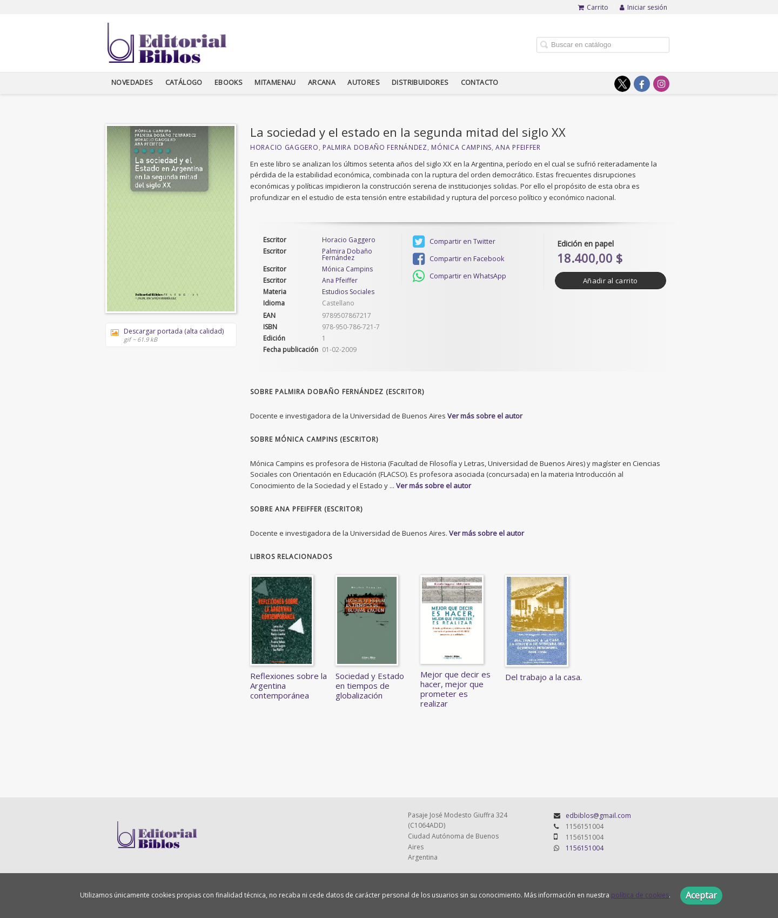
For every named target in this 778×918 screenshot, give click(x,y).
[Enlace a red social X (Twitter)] (622, 84)
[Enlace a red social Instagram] (661, 84)
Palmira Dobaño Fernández (375, 147)
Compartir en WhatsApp (459, 276)
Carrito (593, 7)
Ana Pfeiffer (517, 147)
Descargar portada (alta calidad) (167, 335)
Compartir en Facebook (458, 259)
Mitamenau (275, 82)
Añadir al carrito (610, 280)
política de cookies (640, 895)
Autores (363, 82)
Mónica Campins (461, 147)
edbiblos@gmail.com (598, 815)
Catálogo (184, 82)
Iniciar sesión (643, 7)
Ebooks (228, 82)
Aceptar (701, 895)
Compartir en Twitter (454, 242)
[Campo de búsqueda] (602, 44)
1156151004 (584, 848)
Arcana (322, 82)
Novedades (132, 82)
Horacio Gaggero (284, 147)
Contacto (480, 82)
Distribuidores (420, 82)
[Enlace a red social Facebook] (642, 84)
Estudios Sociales (348, 291)
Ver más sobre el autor (484, 416)
